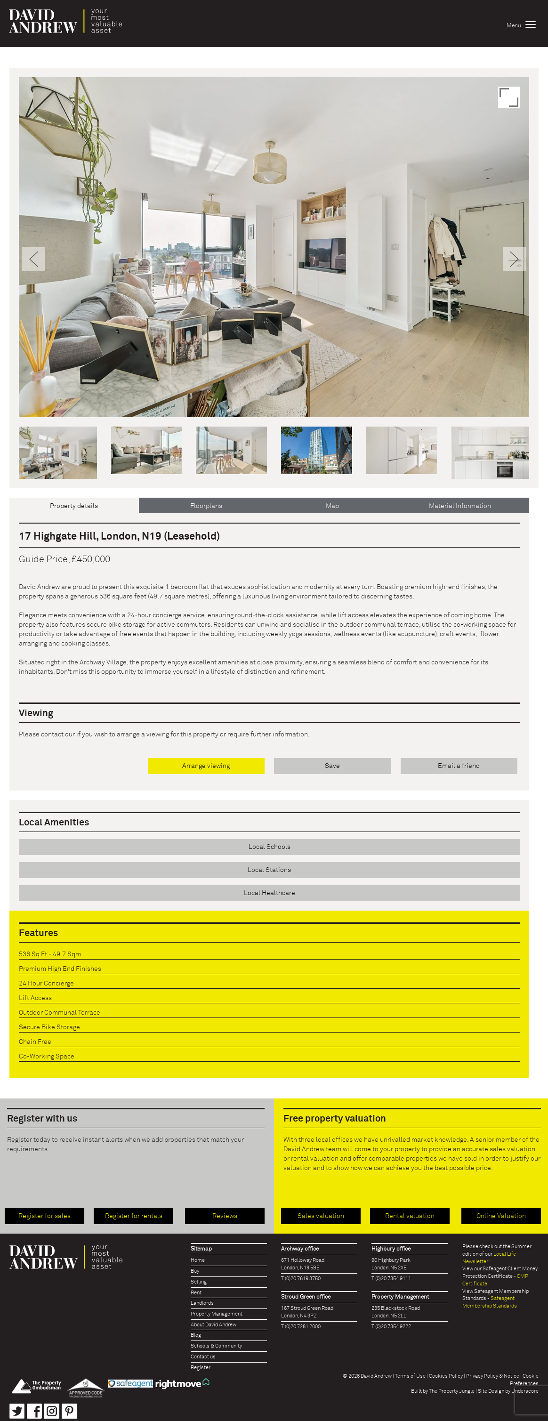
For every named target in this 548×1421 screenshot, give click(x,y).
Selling (199, 1281)
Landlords (202, 1303)
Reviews (224, 1216)
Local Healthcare (269, 893)
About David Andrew (213, 1324)
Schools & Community (216, 1345)
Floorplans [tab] (206, 506)
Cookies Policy (446, 1376)
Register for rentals (133, 1216)
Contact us (203, 1356)
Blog (196, 1335)
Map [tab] (332, 506)
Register (200, 1367)
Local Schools (269, 847)
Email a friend (459, 766)
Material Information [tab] (460, 506)
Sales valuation (321, 1216)
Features (38, 933)
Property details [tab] (74, 506)
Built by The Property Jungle (443, 1391)
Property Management (216, 1313)
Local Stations (269, 870)
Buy (195, 1271)
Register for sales (44, 1216)
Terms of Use (410, 1376)
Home (198, 1260)
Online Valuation (501, 1216)
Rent (196, 1292)
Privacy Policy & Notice (492, 1376)
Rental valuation (410, 1216)
